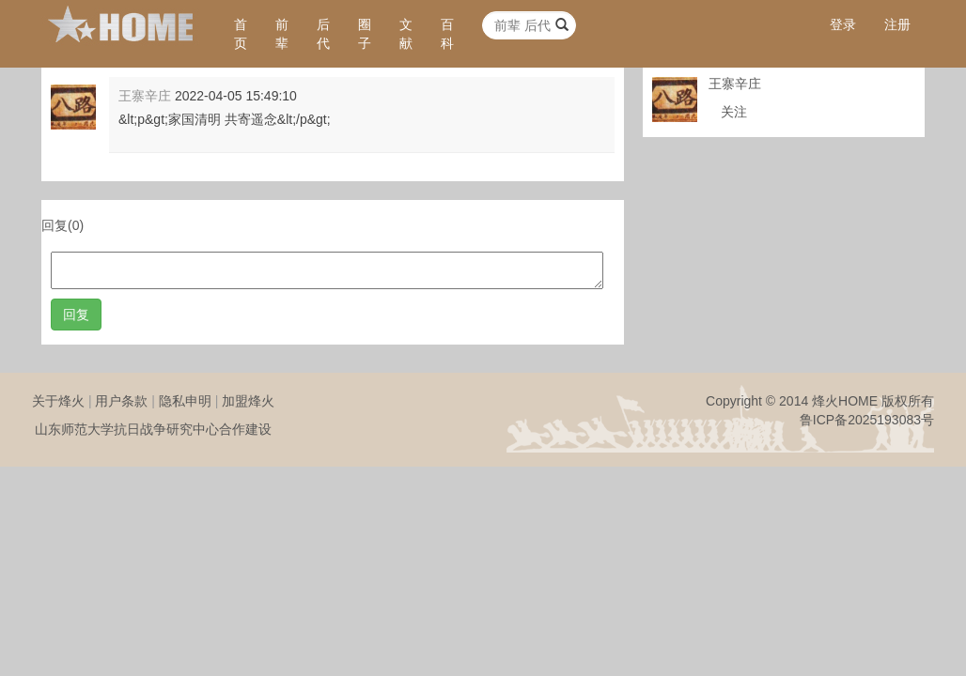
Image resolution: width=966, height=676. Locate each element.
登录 (843, 24)
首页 (240, 34)
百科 (447, 34)
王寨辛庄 (144, 95)
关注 (734, 111)
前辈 (281, 34)
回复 (76, 314)
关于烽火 (58, 400)
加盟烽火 (248, 400)
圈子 (364, 34)
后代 (323, 34)
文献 (406, 34)
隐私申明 (185, 400)
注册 (897, 24)
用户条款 (121, 400)
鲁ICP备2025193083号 (867, 419)
